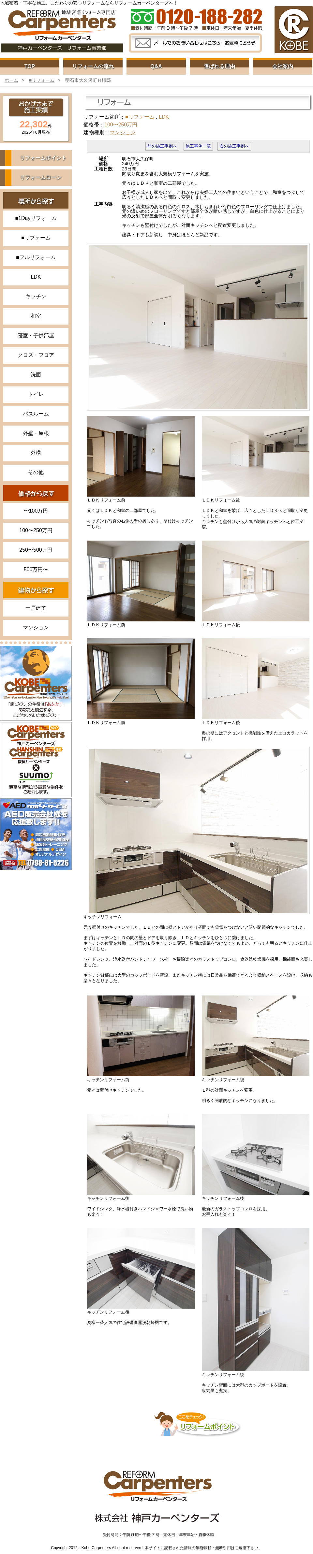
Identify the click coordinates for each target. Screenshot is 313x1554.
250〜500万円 (35, 550)
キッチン (35, 296)
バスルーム (36, 413)
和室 (36, 316)
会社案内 (282, 66)
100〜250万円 (35, 530)
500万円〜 (36, 569)
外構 (36, 453)
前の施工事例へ (162, 146)
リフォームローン (40, 177)
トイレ (36, 394)
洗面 (36, 374)
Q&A (156, 66)
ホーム (11, 80)
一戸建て (35, 608)
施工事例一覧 (198, 146)
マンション (36, 627)
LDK (36, 277)
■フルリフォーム (36, 257)
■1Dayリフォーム (35, 218)
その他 (36, 472)
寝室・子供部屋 (36, 335)
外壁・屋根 (36, 433)
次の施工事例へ (234, 146)
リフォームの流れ (93, 66)
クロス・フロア (36, 355)
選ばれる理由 (219, 66)
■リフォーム (41, 80)
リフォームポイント (43, 158)
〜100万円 (36, 511)
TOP (29, 66)
